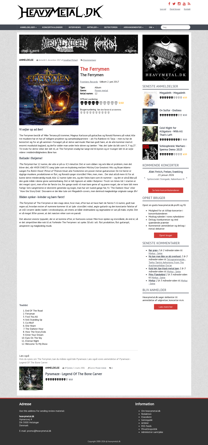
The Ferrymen (94, 69)
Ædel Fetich (155, 171)
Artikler (145, 422)
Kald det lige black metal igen (164, 268)
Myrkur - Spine (155, 253)
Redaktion (146, 413)
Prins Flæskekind (157, 274)
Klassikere (146, 416)
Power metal (101, 90)
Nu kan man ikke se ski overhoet (165, 256)
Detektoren (110, 27)
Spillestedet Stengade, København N (165, 179)
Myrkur (152, 280)
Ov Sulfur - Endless (170, 110)
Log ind (163, 9)
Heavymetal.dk (60, 12)
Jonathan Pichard (70, 60)
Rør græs (153, 250)
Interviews (75, 27)
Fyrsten (70, 368)
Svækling (177, 171)
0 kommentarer (89, 60)
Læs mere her (166, 306)
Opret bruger (175, 9)
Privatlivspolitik (149, 428)
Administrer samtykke (152, 432)
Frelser (167, 171)
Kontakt (187, 9)
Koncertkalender (52, 27)
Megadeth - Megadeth (172, 93)
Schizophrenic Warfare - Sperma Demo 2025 (172, 147)
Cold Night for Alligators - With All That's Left (171, 131)
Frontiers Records (89, 81)
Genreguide (146, 419)
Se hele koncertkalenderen (165, 190)
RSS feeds (146, 425)
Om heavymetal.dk (150, 410)
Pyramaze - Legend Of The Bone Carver (73, 374)
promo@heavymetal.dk (39, 430)
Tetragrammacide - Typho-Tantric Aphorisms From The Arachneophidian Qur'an (167, 262)
